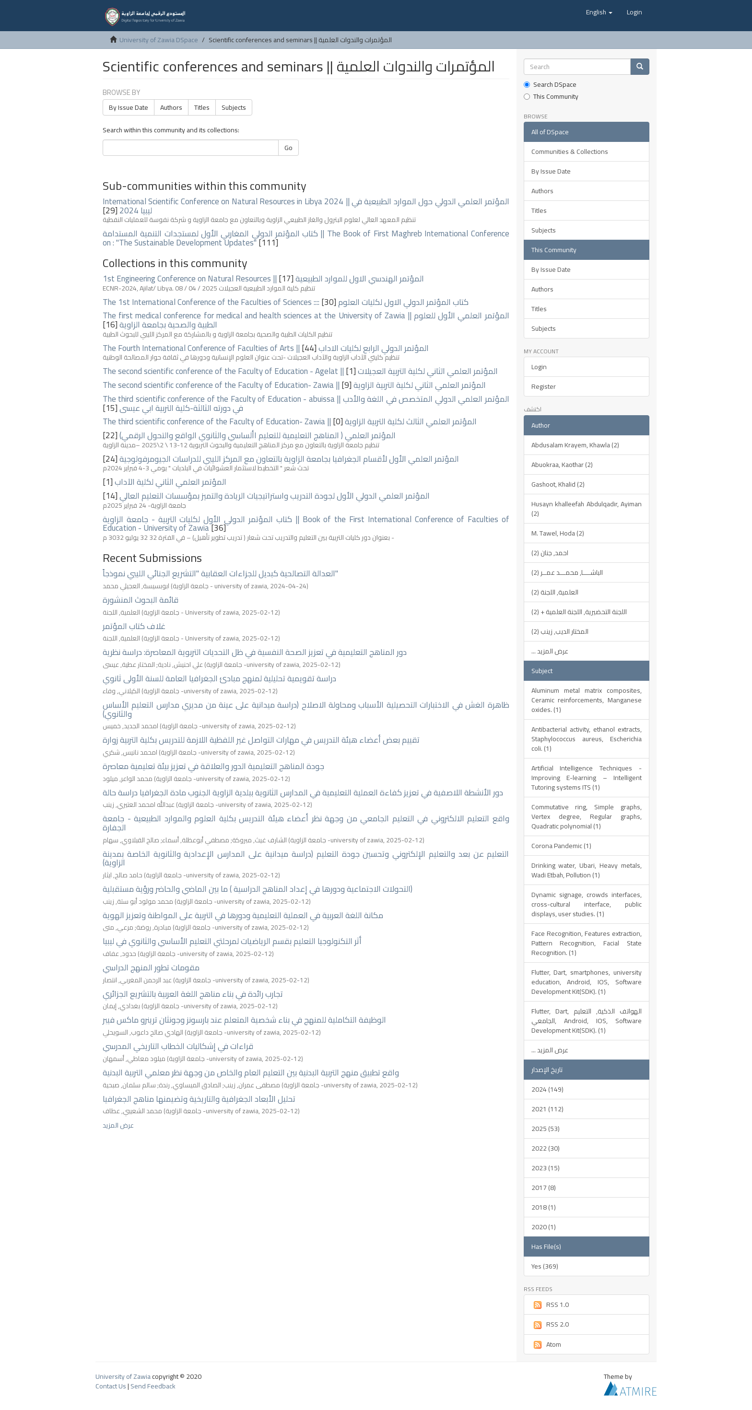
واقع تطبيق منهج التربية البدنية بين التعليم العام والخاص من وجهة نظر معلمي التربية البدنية (251, 1072)
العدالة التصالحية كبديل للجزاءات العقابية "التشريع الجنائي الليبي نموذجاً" (220, 573)
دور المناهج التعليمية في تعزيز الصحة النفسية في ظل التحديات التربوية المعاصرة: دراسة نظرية (255, 652)
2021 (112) (547, 1109)
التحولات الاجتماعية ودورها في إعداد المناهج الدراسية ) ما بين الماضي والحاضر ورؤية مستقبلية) (257, 889)
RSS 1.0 (550, 1304)
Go (288, 147)
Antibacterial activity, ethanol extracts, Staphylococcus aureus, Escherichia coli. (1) (586, 739)
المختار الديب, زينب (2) (559, 631)
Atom (546, 1344)
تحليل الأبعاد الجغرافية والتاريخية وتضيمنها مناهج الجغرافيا (199, 1099)
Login (539, 367)
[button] (599, 12)
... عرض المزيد (549, 651)
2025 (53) (545, 1128)
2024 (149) (547, 1089)
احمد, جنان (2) (549, 553)
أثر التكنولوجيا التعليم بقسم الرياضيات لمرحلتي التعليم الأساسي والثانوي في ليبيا (232, 941)
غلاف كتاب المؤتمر (134, 626)
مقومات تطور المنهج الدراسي (151, 967)
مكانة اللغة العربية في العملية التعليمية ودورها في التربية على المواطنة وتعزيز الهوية (243, 915)
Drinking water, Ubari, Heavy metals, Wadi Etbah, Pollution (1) (586, 870)
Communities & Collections (569, 151)
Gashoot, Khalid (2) (558, 484)
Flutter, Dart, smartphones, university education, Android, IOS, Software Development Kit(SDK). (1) (586, 982)
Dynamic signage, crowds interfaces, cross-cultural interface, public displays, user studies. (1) (586, 904)
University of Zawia (123, 1376)
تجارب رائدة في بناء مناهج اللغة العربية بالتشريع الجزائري (193, 994)
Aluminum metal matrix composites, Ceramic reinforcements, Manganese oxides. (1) (586, 700)
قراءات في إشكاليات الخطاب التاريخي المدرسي (178, 1046)
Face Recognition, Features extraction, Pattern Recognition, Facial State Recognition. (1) (586, 943)
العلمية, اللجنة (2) (554, 592)
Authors (171, 107)
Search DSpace (550, 84)
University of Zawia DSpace (158, 40)
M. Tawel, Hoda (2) (557, 533)
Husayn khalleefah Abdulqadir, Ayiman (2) (586, 509)
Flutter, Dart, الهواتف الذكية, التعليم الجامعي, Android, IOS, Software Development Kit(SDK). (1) (586, 1021)
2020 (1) (543, 1227)
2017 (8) (543, 1187)
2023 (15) (545, 1168)
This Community (551, 96)
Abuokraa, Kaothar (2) (562, 464)
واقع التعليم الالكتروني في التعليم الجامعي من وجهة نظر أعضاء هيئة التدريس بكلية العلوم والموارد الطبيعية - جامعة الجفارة (306, 823)
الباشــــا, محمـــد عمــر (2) (567, 572)
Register (543, 386)
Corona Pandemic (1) (561, 845)
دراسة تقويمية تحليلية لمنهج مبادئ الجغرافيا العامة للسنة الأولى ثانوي (219, 678)
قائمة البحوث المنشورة (140, 599)
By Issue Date (128, 107)
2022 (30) (545, 1148)
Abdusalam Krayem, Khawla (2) (575, 445)
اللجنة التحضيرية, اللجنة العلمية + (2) (579, 612)
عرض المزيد (118, 1125)
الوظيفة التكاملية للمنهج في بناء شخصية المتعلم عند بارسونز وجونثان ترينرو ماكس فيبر (244, 1019)
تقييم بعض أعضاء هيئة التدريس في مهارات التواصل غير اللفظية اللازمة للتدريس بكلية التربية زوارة (261, 739)
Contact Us (110, 1386)
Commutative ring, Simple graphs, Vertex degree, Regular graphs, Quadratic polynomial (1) (586, 816)
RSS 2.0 (550, 1324)
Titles (202, 107)
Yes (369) (544, 1266)
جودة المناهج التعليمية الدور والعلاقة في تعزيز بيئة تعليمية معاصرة (213, 766)
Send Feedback (153, 1386)
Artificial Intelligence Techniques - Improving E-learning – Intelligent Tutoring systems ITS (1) (586, 777)
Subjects (234, 107)
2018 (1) (543, 1207)
